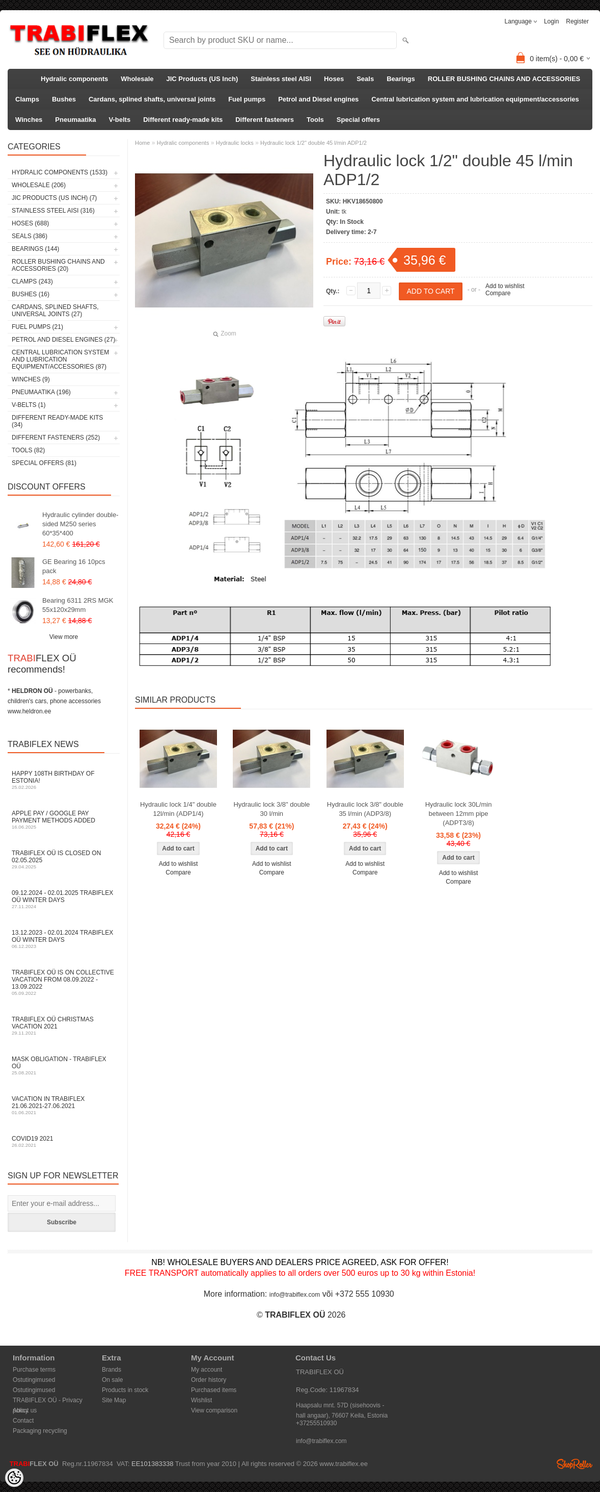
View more (63, 636)
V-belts (120, 119)
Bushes (64, 99)
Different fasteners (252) (56, 437)
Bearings (401, 79)
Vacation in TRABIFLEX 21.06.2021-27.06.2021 (64, 1105)
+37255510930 (316, 1423)
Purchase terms (34, 1369)
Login (551, 21)
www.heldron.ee (29, 711)
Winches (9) (31, 379)
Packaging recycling (40, 1430)
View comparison (214, 1410)
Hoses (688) (30, 223)
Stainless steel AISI (281, 79)
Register (577, 21)
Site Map (114, 1400)
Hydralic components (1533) (59, 172)
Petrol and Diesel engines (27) (63, 339)
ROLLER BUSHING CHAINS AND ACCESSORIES (504, 79)
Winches (28, 119)
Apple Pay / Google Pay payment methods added (64, 820)
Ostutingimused (34, 1379)
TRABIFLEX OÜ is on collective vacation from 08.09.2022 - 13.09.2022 (64, 982)
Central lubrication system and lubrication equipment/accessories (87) (60, 359)
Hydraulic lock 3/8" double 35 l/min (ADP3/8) (365, 809)
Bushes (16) (30, 294)
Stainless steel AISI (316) (53, 210)
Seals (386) (29, 236)
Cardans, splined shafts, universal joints (152, 99)
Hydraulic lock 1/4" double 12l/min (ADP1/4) (178, 809)
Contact (23, 1420)
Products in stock (125, 1390)
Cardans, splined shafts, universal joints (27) (55, 310)
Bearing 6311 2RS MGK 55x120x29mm (77, 605)
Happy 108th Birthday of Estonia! (64, 780)
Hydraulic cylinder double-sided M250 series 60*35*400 (80, 524)
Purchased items (213, 1390)
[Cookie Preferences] (14, 1478)
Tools (315, 119)
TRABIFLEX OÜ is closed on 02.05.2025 (64, 859)
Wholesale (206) (39, 185)
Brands (111, 1369)
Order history (208, 1379)
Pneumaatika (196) (41, 392)
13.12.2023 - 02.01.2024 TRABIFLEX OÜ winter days (64, 939)
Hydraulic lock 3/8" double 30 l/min (271, 809)
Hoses (334, 79)
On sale (112, 1379)
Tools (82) (28, 450)
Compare (497, 293)
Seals (365, 79)
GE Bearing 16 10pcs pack (73, 566)
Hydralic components (74, 79)
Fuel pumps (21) (37, 326)
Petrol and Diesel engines (318, 99)
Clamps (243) (32, 281)
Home (142, 143)
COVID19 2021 (64, 1141)
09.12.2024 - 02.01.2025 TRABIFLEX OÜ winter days (64, 899)
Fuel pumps (246, 99)
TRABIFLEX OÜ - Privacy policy (48, 1401)
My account (206, 1369)
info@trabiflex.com (294, 1294)
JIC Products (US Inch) (202, 79)
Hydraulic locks (235, 143)
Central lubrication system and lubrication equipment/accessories (475, 99)
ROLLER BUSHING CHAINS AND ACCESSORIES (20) (58, 265)
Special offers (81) (44, 463)
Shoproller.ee (574, 1464)
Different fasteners (264, 119)
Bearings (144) (35, 248)
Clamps (27, 99)
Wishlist (201, 1400)
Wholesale (137, 79)
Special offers (358, 119)
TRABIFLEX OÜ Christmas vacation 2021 (64, 1026)
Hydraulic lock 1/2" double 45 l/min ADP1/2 (313, 143)
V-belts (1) (28, 404)
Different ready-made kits (183, 119)
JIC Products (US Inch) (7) (54, 197)
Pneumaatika (75, 119)
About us (25, 1410)
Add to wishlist (505, 286)
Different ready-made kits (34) (57, 421)
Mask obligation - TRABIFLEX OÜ (64, 1065)
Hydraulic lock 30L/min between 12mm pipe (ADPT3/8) (458, 814)
